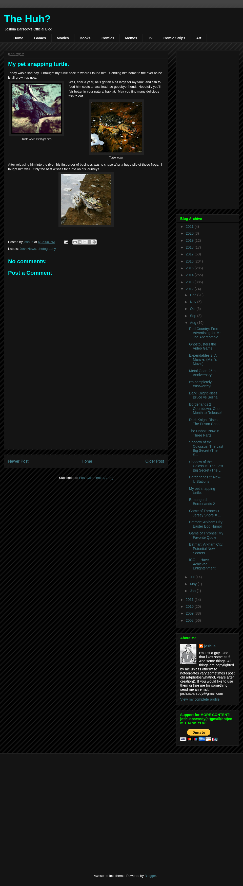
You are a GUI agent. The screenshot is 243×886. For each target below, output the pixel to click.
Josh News (28, 249)
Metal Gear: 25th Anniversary (202, 373)
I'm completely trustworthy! (200, 384)
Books (85, 38)
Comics (108, 38)
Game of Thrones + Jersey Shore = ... (205, 513)
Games (40, 38)
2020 (190, 233)
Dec (193, 295)
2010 (190, 606)
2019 (190, 240)
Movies (63, 38)
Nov (193, 302)
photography (46, 249)
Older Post (154, 461)
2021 (190, 226)
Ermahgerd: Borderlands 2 (202, 502)
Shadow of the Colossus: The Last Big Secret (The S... (206, 448)
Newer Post (18, 461)
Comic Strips (174, 38)
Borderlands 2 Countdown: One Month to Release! (205, 408)
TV (150, 38)
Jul (192, 577)
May (193, 584)
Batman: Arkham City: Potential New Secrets (206, 548)
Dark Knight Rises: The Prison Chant (204, 422)
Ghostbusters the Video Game (202, 346)
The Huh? (27, 18)
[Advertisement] (86, 420)
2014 (190, 275)
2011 (190, 600)
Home (18, 38)
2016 (190, 261)
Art (198, 38)
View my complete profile (199, 699)
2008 (190, 620)
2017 (190, 254)
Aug (193, 323)
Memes (131, 38)
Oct (193, 309)
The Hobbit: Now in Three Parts (204, 433)
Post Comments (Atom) (96, 478)
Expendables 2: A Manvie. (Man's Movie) (203, 359)
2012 (190, 289)
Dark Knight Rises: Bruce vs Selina (203, 395)
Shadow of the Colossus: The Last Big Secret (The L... (206, 466)
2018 (190, 247)
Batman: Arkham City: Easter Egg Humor (206, 524)
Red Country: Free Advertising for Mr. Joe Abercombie (205, 333)
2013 (190, 282)
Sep (193, 316)
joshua (210, 646)
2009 (190, 613)
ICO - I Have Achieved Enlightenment (202, 564)
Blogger (150, 876)
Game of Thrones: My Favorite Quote (206, 535)
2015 (190, 268)
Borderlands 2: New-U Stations (205, 479)
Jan (193, 591)
